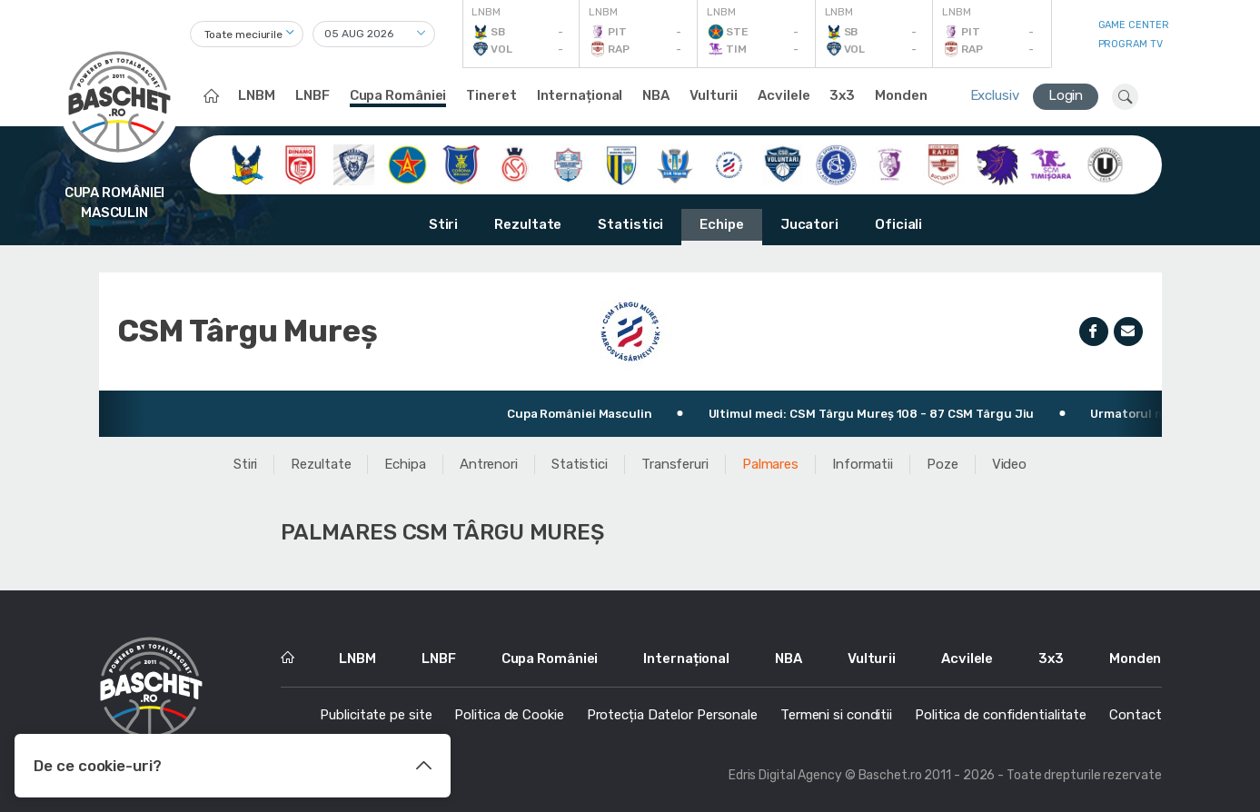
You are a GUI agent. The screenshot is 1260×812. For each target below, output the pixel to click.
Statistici (630, 224)
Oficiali (898, 224)
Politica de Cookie (508, 715)
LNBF (312, 95)
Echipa (404, 464)
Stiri (444, 224)
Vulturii (714, 95)
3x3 (842, 95)
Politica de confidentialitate (1000, 715)
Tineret (491, 95)
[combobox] (246, 34)
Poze (942, 464)
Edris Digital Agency (785, 775)
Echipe (721, 224)
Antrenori (489, 464)
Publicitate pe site (376, 715)
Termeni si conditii (836, 715)
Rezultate (527, 224)
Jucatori (809, 224)
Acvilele (783, 95)
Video (1009, 464)
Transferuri (675, 464)
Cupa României (398, 95)
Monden (901, 95)
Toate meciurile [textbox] (243, 34)
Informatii (862, 464)
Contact (1135, 715)
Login (1066, 95)
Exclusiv (994, 95)
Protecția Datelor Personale (672, 715)
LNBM (256, 95)
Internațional (580, 95)
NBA (656, 95)
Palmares (770, 464)
